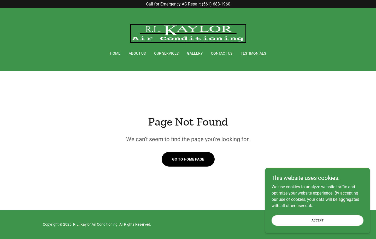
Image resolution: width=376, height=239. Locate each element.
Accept (318, 220)
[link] (188, 33)
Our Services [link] (166, 53)
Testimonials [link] (253, 53)
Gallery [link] (195, 53)
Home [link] (115, 53)
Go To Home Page (188, 159)
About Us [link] (137, 53)
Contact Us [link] (221, 53)
